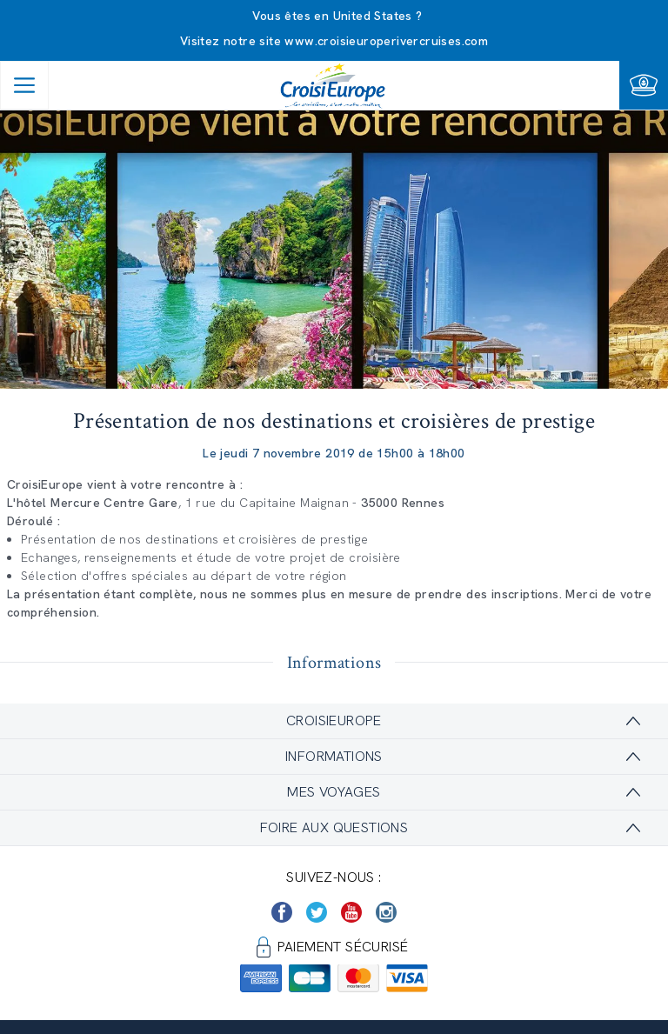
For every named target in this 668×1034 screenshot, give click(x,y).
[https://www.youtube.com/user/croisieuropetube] (351, 912)
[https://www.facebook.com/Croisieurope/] (281, 912)
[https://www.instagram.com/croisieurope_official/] (386, 912)
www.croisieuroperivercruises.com (386, 41)
